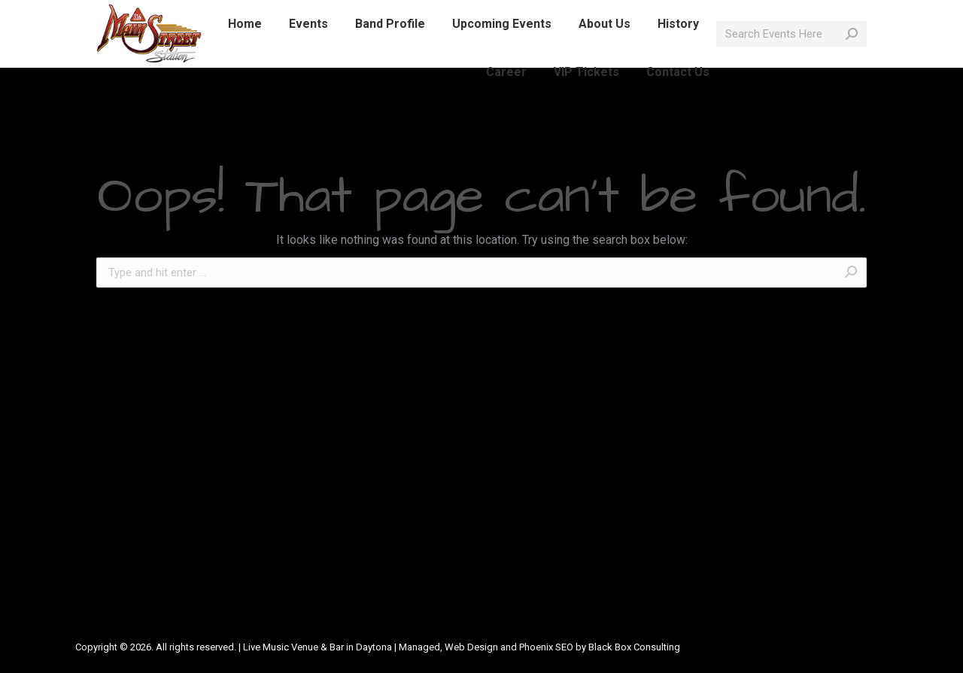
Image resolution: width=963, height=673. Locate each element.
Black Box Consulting (634, 647)
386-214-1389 (172, 14)
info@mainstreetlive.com (289, 14)
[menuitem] (245, 51)
